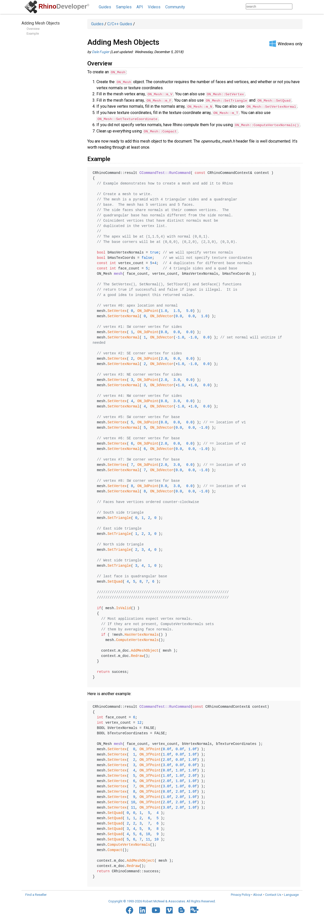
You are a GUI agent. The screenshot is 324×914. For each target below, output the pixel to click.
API (139, 7)
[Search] (297, 6)
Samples (124, 7)
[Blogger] (181, 903)
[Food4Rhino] (194, 903)
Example (33, 33)
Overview (33, 29)
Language (291, 888)
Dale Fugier (100, 52)
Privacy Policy (240, 888)
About (257, 888)
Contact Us (273, 888)
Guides (105, 7)
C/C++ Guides (119, 23)
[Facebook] (129, 904)
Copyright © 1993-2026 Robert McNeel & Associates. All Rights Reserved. (162, 895)
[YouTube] (156, 904)
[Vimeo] (169, 904)
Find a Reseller (36, 888)
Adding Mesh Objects (41, 23)
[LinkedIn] (142, 904)
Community (175, 7)
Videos (154, 7)
